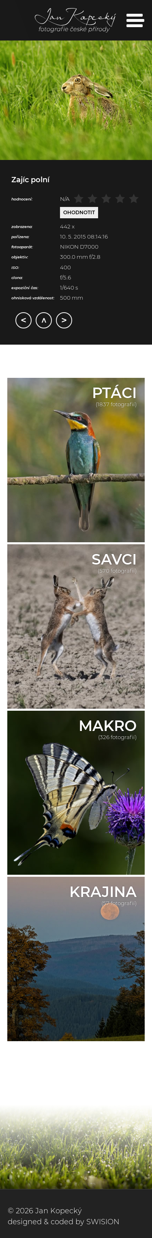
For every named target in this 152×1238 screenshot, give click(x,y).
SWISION (103, 1221)
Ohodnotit (79, 212)
